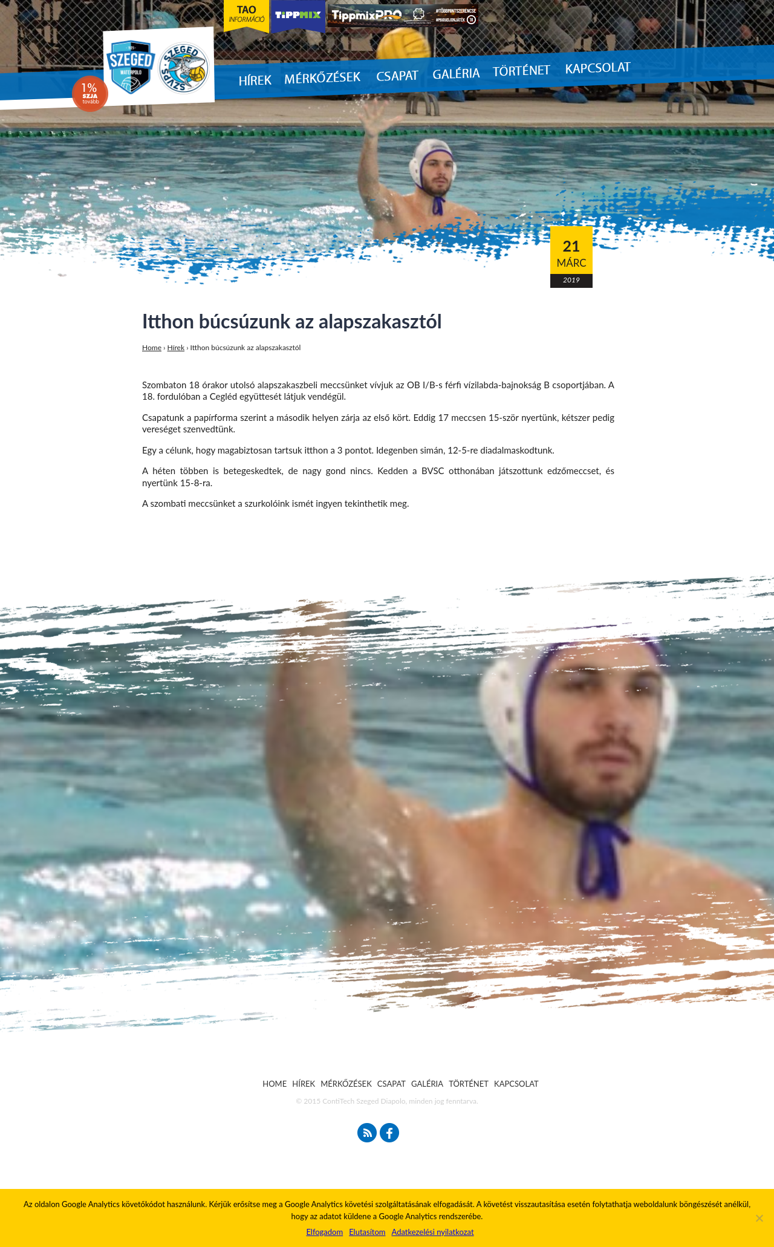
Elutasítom (367, 1232)
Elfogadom (324, 1232)
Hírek (176, 347)
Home (151, 347)
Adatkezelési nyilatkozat (432, 1232)
